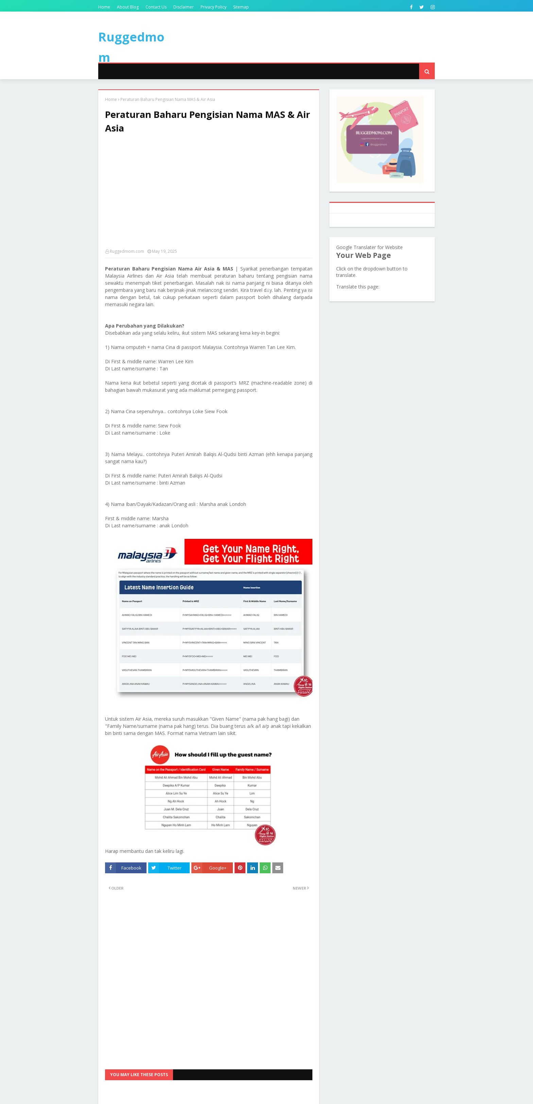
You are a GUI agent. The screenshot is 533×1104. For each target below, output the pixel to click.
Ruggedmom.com (127, 251)
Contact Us (156, 7)
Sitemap (241, 7)
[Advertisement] (208, 194)
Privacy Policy (213, 7)
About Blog (128, 7)
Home (104, 7)
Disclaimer (183, 7)
